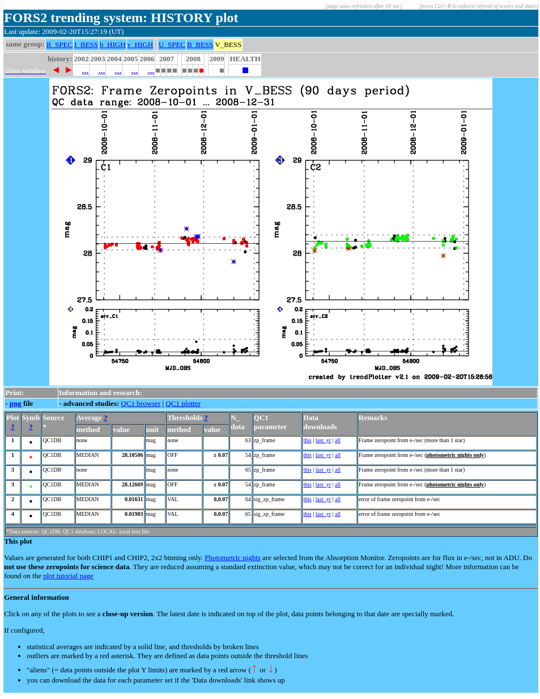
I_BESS (86, 44)
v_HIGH (140, 44)
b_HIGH (113, 44)
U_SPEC (172, 44)
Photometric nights (233, 557)
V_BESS (228, 44)
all (338, 440)
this (307, 440)
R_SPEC (59, 44)
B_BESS (200, 44)
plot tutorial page (68, 575)
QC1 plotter (183, 403)
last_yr (323, 440)
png (16, 403)
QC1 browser (141, 403)
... (85, 70)
